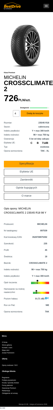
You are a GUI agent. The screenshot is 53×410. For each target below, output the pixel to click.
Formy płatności (7, 385)
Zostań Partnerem (8, 353)
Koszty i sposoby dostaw (10, 383)
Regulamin (5, 377)
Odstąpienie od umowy (10, 393)
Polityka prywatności (9, 380)
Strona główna (7, 345)
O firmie (4, 342)
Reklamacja (6, 391)
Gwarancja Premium (9, 388)
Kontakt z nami (7, 348)
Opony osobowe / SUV (10, 365)
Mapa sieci (5, 350)
